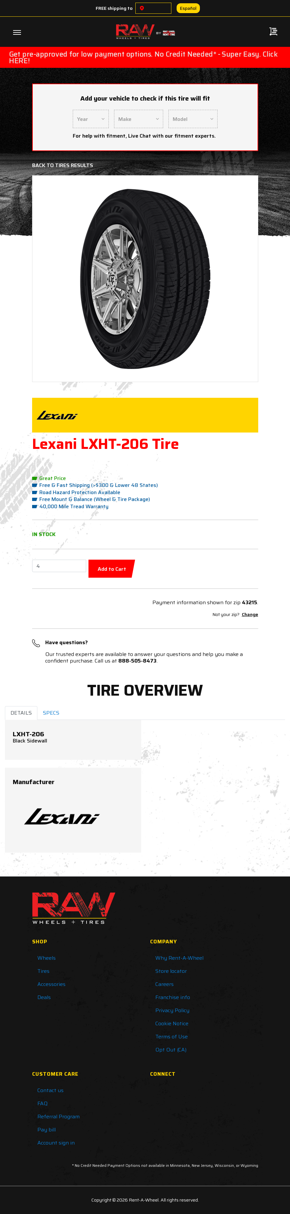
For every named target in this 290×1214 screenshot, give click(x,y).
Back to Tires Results (62, 165)
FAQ (42, 1103)
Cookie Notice (171, 1023)
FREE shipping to (114, 8)
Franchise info (172, 997)
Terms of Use (171, 1036)
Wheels (46, 958)
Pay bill (46, 1130)
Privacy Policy (172, 1010)
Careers (164, 984)
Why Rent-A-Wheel (179, 958)
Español (188, 8)
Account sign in (56, 1143)
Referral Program (58, 1116)
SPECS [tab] (51, 713)
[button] (55, 278)
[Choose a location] (142, 8)
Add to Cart (112, 569)
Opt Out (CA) (170, 1050)
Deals (44, 997)
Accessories (51, 984)
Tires (43, 971)
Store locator (171, 971)
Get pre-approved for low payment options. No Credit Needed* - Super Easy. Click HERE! (143, 57)
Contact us (50, 1090)
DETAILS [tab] (21, 713)
